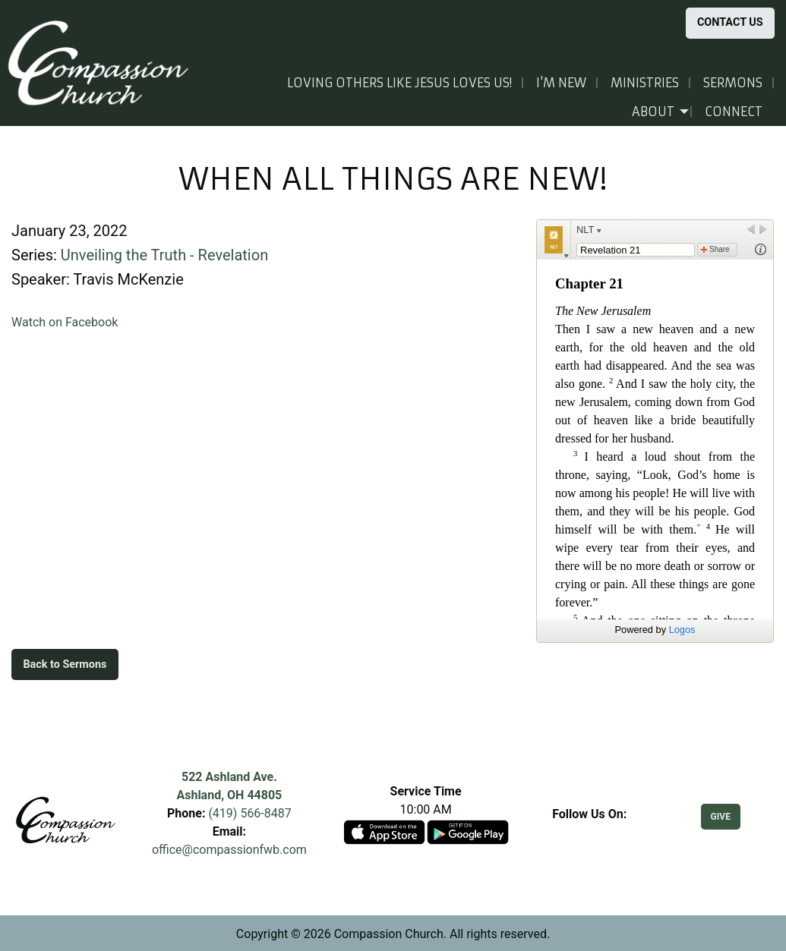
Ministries (645, 82)
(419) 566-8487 (249, 813)
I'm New (561, 82)
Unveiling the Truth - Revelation (164, 255)
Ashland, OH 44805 (229, 795)
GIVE (721, 816)
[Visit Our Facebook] (589, 831)
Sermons (732, 82)
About (653, 111)
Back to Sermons (64, 664)
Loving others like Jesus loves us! (399, 82)
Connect (733, 111)
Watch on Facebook (64, 322)
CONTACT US (730, 22)
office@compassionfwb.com (229, 849)
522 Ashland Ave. (229, 777)
